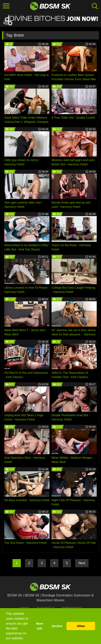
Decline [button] (57, 626)
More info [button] (39, 626)
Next (82, 563)
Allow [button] (81, 626)
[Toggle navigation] (6, 6)
